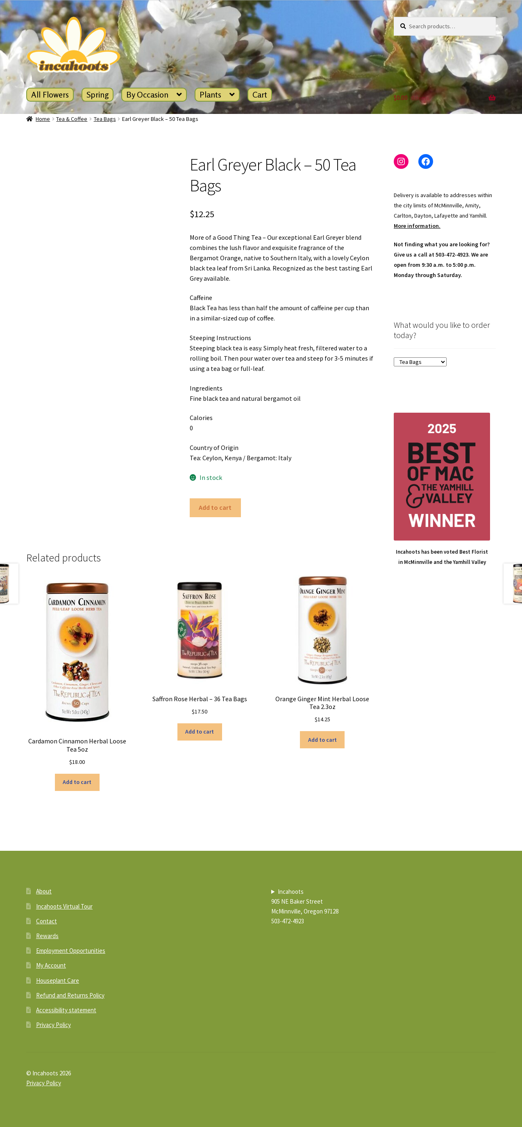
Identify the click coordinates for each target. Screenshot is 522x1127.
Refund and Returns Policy (70, 995)
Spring (97, 94)
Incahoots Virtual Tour (64, 906)
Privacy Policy (53, 1025)
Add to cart (215, 507)
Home (43, 119)
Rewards (47, 936)
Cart (259, 94)
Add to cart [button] (77, 782)
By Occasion (147, 94)
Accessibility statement (66, 1010)
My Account (51, 965)
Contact (46, 921)
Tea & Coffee (71, 119)
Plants (210, 94)
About (44, 891)
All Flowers (50, 94)
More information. (417, 225)
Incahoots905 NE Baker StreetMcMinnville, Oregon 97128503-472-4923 (304, 906)
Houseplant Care (57, 980)
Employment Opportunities (70, 950)
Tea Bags (105, 119)
